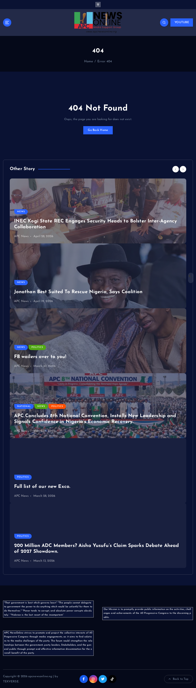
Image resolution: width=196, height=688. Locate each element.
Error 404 (104, 61)
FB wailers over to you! (40, 356)
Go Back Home (98, 129)
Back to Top (179, 678)
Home (88, 61)
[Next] (183, 169)
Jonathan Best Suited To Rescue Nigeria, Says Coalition (78, 291)
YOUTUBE (182, 22)
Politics (37, 347)
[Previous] (175, 169)
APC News (21, 236)
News (21, 211)
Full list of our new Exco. (42, 486)
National (24, 406)
